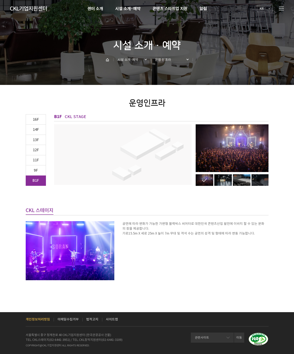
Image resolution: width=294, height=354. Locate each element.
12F (36, 150)
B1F (35, 180)
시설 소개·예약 (127, 8)
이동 (239, 337)
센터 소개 (95, 8)
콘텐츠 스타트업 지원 (170, 8)
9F (36, 170)
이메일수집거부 (68, 319)
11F (36, 160)
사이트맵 (112, 319)
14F (36, 129)
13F (36, 139)
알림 (203, 8)
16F (36, 119)
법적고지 (92, 319)
